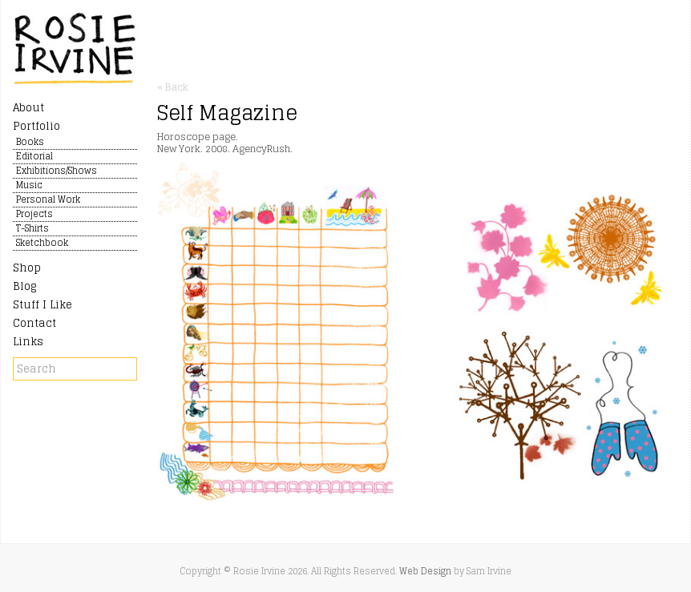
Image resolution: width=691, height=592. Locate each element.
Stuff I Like (42, 305)
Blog (24, 286)
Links (28, 341)
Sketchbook (42, 243)
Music (29, 186)
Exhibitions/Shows (56, 171)
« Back (172, 87)
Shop (27, 268)
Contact (34, 323)
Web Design (425, 571)
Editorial (34, 157)
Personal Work (48, 200)
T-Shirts (32, 229)
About (28, 108)
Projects (34, 214)
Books (30, 142)
